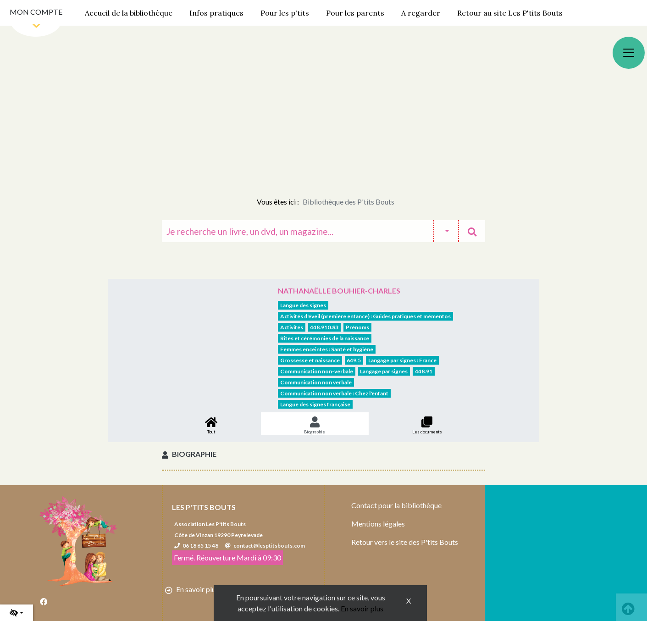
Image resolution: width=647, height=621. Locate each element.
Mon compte (36, 11)
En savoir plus (362, 608)
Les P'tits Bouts (204, 507)
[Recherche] (297, 231)
